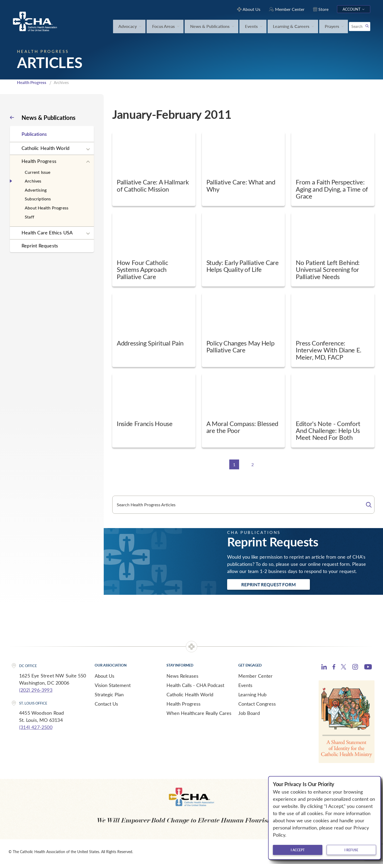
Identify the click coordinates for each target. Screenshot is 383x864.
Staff (29, 217)
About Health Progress (46, 207)
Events (245, 685)
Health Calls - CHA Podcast (195, 685)
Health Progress (31, 82)
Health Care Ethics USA (47, 232)
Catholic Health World (45, 148)
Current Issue (38, 172)
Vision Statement (113, 685)
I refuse (351, 850)
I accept (298, 850)
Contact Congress (257, 704)
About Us (104, 676)
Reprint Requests (40, 245)
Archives (33, 181)
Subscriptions (38, 198)
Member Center (255, 676)
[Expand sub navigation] (88, 149)
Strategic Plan (109, 694)
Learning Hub (252, 694)
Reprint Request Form (268, 584)
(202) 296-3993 (35, 690)
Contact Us (106, 704)
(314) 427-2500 (35, 727)
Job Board (249, 713)
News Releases (182, 676)
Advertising (36, 190)
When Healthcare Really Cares (198, 713)
